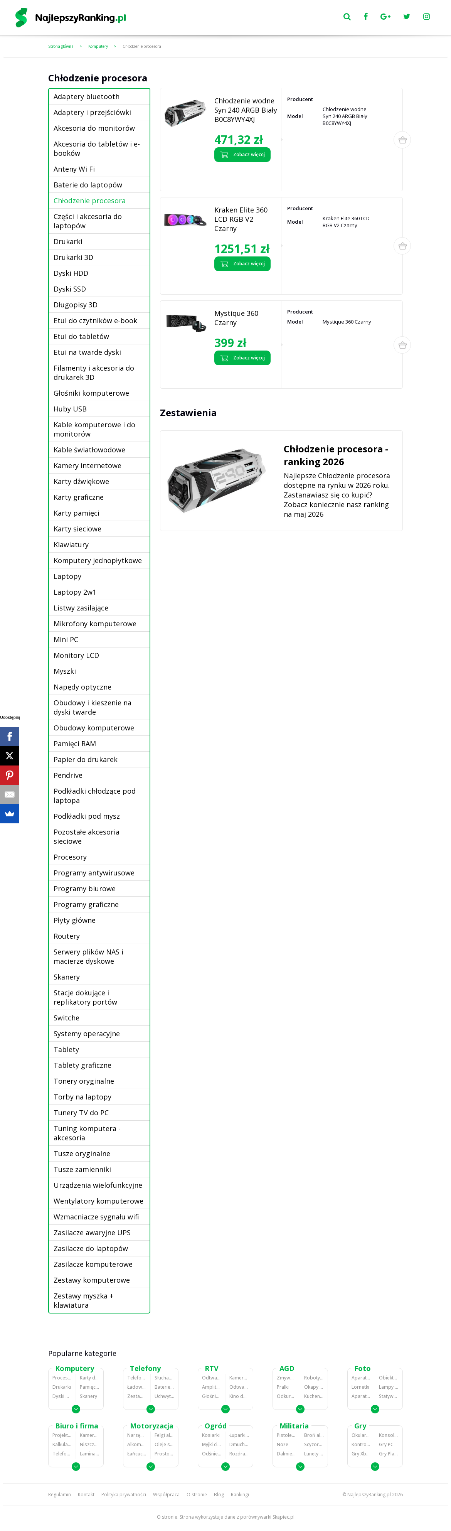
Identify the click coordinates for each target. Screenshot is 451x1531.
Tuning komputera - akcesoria (87, 1133)
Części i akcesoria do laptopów (88, 221)
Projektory (62, 1435)
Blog (219, 1494)
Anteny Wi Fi (74, 169)
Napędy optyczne (82, 686)
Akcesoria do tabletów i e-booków (97, 148)
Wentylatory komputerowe (98, 1201)
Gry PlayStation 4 (389, 1453)
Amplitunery (211, 1387)
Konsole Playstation (389, 1435)
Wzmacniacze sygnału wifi (96, 1216)
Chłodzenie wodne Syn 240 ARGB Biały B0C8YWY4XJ (245, 110)
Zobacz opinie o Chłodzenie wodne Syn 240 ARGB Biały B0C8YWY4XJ (243, 174)
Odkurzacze (286, 1396)
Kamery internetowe (87, 465)
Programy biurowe (85, 888)
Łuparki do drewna (239, 1435)
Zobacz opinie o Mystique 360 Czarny (241, 375)
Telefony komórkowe (136, 1377)
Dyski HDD (71, 273)
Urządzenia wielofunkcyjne (98, 1185)
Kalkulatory (62, 1444)
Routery (67, 936)
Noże (282, 1444)
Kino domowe (239, 1396)
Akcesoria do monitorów (94, 128)
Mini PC (66, 639)
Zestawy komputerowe (92, 1280)
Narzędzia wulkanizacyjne (136, 1435)
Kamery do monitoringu (89, 1435)
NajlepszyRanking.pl (369, 1494)
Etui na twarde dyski (87, 352)
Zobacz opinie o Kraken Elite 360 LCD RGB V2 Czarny (244, 281)
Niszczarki (89, 1444)
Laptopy (67, 576)
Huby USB (70, 408)
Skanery (67, 976)
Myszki (65, 671)
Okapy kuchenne (314, 1387)
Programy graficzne (86, 904)
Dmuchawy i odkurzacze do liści (239, 1444)
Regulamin (59, 1494)
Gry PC (386, 1444)
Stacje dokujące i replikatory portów (85, 997)
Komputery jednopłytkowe (98, 560)
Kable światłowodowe (89, 449)
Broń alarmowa (314, 1435)
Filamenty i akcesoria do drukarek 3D (94, 372)
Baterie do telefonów (164, 1387)
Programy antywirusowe (94, 872)
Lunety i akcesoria (314, 1453)
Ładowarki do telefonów (136, 1387)
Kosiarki (211, 1435)
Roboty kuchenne (314, 1377)
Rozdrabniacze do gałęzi (239, 1453)
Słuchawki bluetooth (164, 1377)
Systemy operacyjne (87, 1033)
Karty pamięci (76, 513)
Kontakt (86, 1494)
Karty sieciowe (77, 528)
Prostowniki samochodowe (164, 1453)
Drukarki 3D (73, 257)
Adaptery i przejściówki (92, 112)
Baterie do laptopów (88, 184)
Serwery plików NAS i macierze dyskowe (88, 956)
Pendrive (68, 775)
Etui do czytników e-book (95, 320)
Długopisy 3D (76, 304)
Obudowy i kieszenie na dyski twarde (92, 707)
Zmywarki (286, 1377)
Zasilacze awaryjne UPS (92, 1232)
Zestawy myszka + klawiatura (83, 1300)
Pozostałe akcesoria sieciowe (86, 836)
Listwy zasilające (81, 607)
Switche (66, 1017)
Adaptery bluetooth (86, 96)
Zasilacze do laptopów (91, 1248)
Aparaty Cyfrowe (361, 1377)
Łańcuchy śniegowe (136, 1453)
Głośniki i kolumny (211, 1396)
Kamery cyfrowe (239, 1377)
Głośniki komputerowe (91, 393)
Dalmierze (286, 1453)
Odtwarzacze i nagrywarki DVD (239, 1387)
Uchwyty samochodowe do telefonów (164, 1396)
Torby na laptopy (82, 1096)
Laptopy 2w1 (75, 592)
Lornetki (360, 1387)
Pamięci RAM (75, 743)
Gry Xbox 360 (361, 1453)
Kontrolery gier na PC (361, 1444)
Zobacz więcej (242, 154)
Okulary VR (361, 1435)
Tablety (66, 1049)
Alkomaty (136, 1444)
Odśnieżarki (211, 1453)
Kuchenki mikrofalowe (314, 1396)
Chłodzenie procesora (142, 46)
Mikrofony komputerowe (95, 623)
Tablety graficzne (82, 1065)
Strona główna (61, 46)
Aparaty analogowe (361, 1396)
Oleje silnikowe (164, 1444)
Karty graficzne (79, 497)
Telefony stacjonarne (62, 1453)
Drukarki (68, 241)
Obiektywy (389, 1377)
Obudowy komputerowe (94, 727)
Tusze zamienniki (82, 1169)
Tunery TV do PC (81, 1112)
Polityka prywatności (123, 1494)
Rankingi (240, 1494)
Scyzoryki (314, 1444)
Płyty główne (75, 920)
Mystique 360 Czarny (236, 318)
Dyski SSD (70, 288)
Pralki (283, 1387)
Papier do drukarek (86, 759)
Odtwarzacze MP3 (211, 1377)
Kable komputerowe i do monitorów (94, 429)
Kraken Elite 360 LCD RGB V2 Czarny (241, 219)
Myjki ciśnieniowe (211, 1444)
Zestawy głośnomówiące (136, 1396)
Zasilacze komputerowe (93, 1264)
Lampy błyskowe (389, 1387)
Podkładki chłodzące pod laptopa (95, 795)
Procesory (70, 857)
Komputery (98, 46)
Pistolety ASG (286, 1435)
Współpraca (166, 1494)
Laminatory (89, 1453)
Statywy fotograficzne (389, 1396)
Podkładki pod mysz (87, 816)
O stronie (197, 1494)
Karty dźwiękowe (81, 481)
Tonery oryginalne (84, 1081)
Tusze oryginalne (82, 1153)
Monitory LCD (76, 655)
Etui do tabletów (81, 336)
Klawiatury (71, 544)
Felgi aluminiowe (164, 1435)
